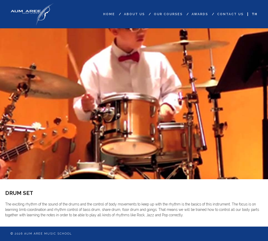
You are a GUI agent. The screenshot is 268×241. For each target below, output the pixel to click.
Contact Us (230, 14)
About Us (134, 14)
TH (254, 14)
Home (109, 14)
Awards (200, 14)
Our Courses (168, 14)
